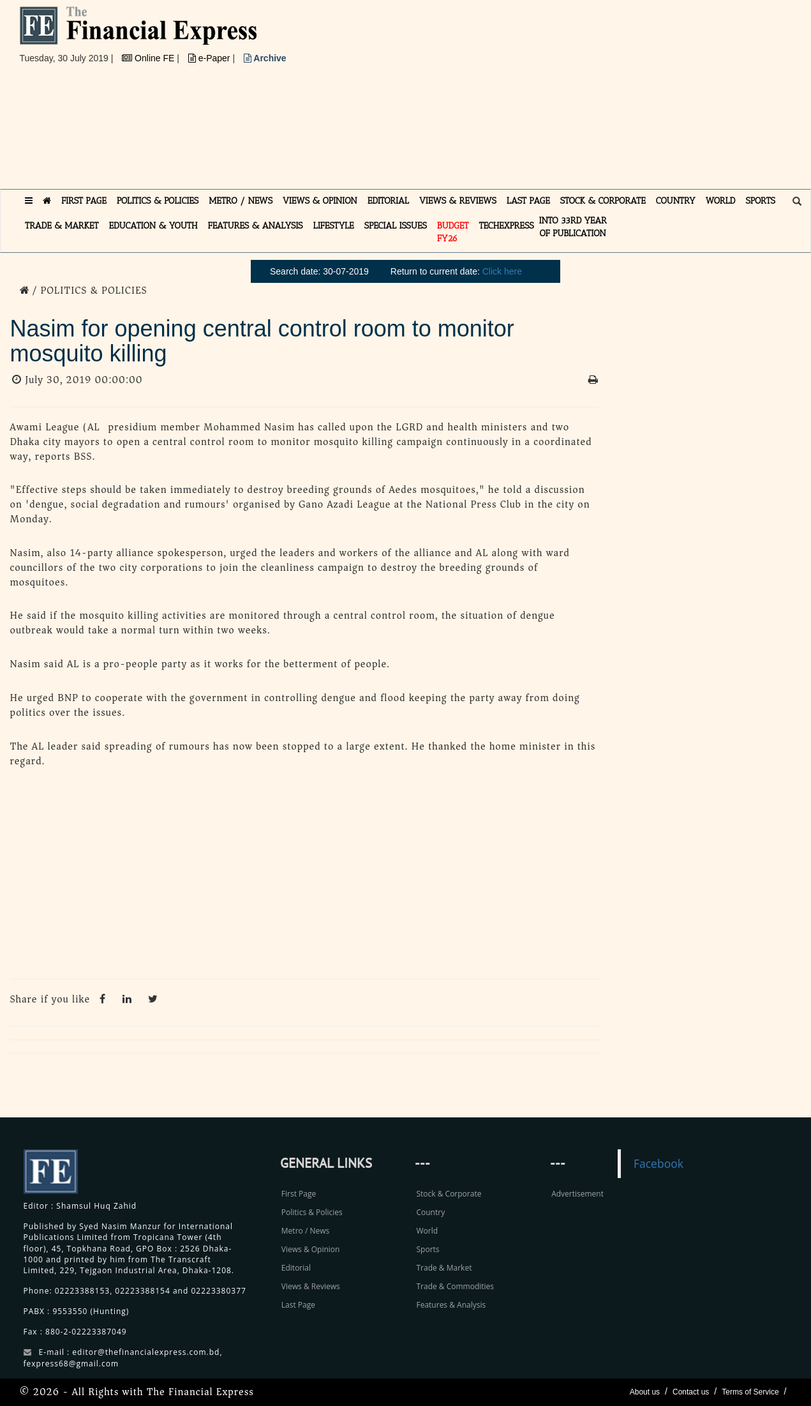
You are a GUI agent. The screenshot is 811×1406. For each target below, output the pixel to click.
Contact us (691, 1391)
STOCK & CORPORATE (603, 200)
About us (645, 1391)
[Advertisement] (578, 95)
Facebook (658, 1163)
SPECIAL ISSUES (395, 225)
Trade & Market (444, 1267)
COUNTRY (676, 200)
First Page (298, 1193)
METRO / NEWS (240, 200)
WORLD (721, 200)
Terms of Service (750, 1391)
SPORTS (760, 200)
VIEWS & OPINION (320, 200)
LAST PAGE (528, 200)
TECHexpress (506, 225)
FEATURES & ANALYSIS (255, 225)
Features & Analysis (451, 1304)
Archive (265, 58)
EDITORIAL (388, 200)
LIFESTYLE (333, 225)
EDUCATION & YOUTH (153, 225)
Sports (427, 1249)
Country (430, 1212)
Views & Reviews (310, 1286)
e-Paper (210, 58)
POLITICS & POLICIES (158, 200)
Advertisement (577, 1193)
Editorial (296, 1267)
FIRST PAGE (84, 200)
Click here (502, 271)
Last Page (298, 1304)
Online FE (149, 58)
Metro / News (305, 1230)
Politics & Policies (312, 1212)
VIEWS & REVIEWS (457, 200)
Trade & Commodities (455, 1286)
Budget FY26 (453, 232)
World (427, 1230)
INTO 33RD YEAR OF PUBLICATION (573, 227)
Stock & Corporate (448, 1193)
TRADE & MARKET (62, 225)
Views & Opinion (310, 1249)
